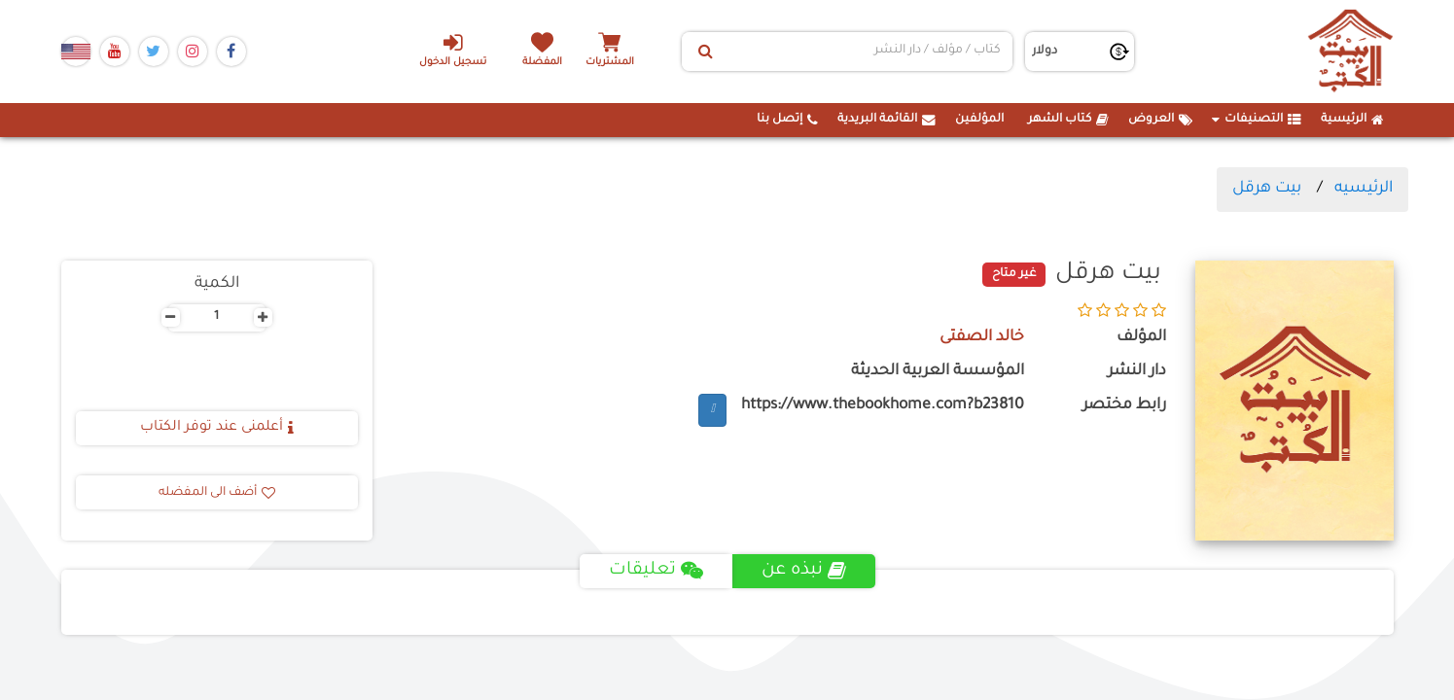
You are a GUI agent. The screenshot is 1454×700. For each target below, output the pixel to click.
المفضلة (542, 62)
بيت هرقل (1266, 188)
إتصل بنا (787, 119)
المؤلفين (979, 119)
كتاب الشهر (1068, 119)
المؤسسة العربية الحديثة (937, 372)
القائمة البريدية (886, 119)
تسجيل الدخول (452, 49)
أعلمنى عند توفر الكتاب (217, 428)
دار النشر (1137, 372)
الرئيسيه (1363, 188)
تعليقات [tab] (656, 570)
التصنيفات (1256, 119)
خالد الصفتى (982, 338)
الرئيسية (1352, 119)
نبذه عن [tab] (804, 570)
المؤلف (1141, 338)
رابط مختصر (1124, 406)
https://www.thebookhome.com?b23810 (882, 406)
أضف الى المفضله (217, 493)
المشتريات (609, 62)
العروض (1160, 119)
